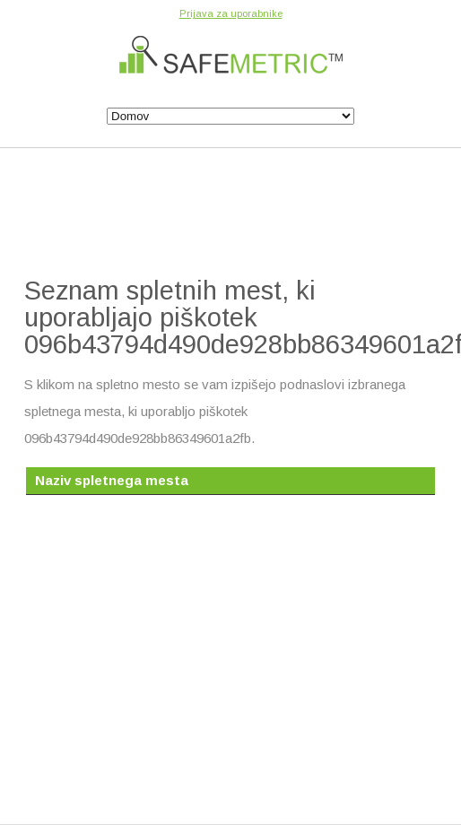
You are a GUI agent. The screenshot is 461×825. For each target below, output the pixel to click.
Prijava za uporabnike (231, 13)
